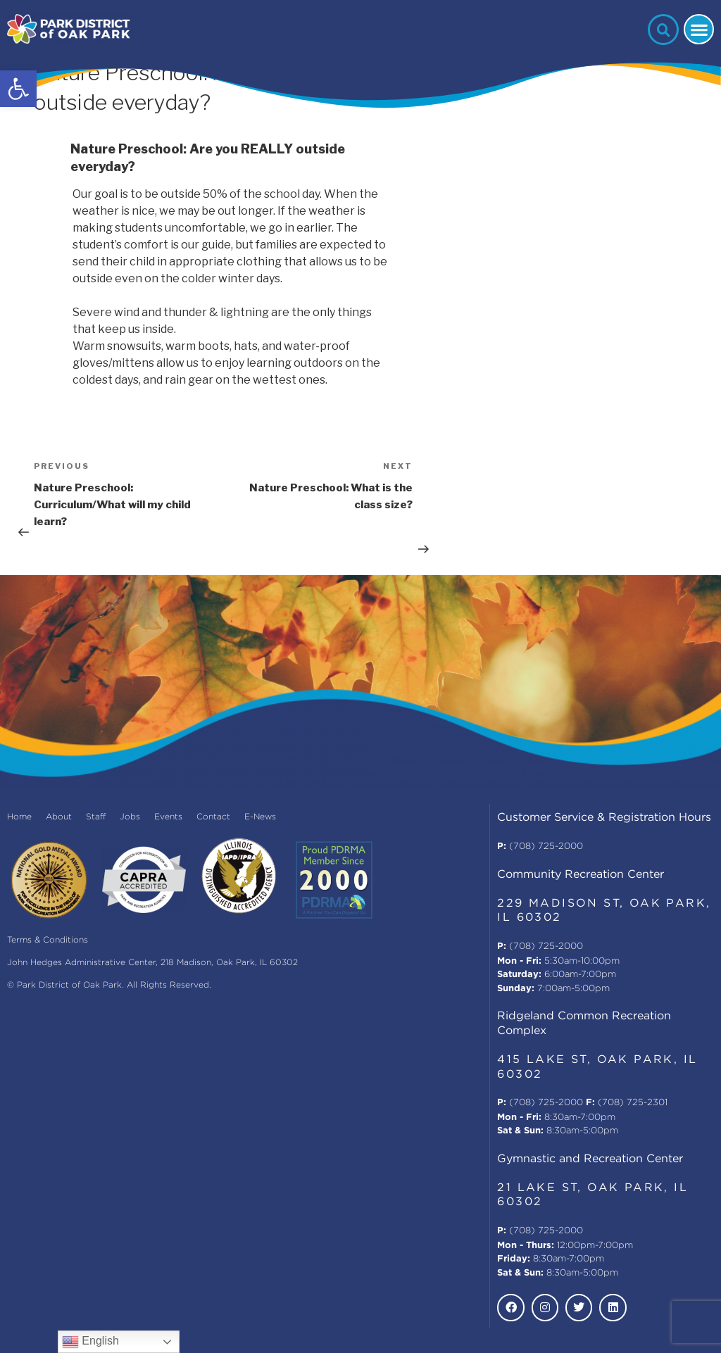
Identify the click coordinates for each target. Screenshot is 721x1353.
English (90, 1341)
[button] (18, 88)
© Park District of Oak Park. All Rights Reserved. (109, 985)
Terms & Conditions (47, 940)
